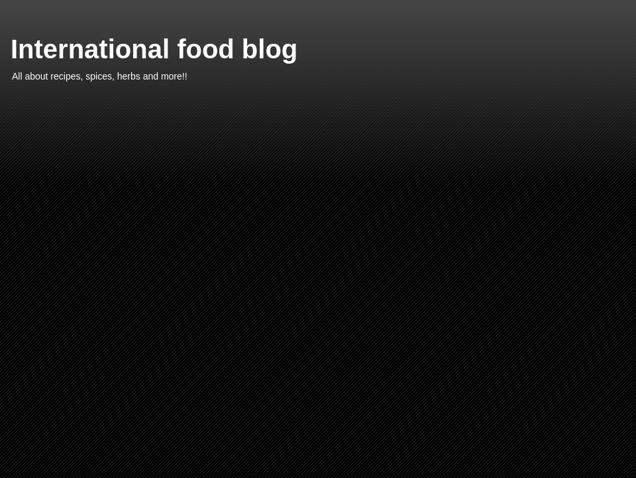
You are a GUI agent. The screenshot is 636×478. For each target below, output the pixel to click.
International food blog (154, 49)
